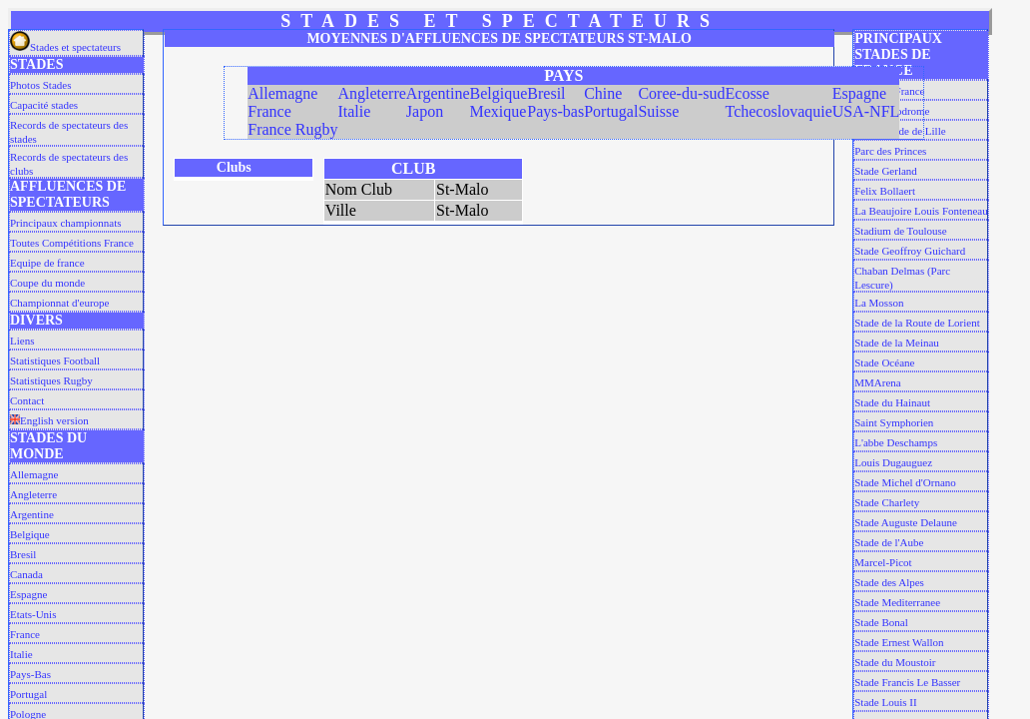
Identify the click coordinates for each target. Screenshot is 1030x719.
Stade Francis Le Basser (907, 682)
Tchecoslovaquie (779, 111)
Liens (22, 341)
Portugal (28, 694)
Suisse (658, 111)
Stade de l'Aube (888, 542)
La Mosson (878, 303)
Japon (424, 111)
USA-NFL (866, 111)
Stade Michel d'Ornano (905, 482)
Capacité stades (44, 105)
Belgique (30, 534)
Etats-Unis (33, 614)
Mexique (498, 111)
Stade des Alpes (889, 582)
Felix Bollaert (884, 191)
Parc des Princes (890, 151)
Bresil (23, 554)
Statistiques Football (55, 360)
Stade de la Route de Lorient (917, 323)
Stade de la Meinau (896, 343)
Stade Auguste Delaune (905, 522)
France (25, 634)
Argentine (32, 514)
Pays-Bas (30, 674)
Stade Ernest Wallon (898, 642)
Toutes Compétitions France (72, 243)
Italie (21, 654)
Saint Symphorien (893, 422)
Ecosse (748, 93)
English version (49, 420)
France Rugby (292, 129)
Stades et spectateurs (65, 47)
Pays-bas (555, 111)
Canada (26, 574)
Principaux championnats (66, 223)
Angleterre (33, 494)
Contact (27, 400)
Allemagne (34, 474)
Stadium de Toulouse (900, 231)
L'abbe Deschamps (895, 442)
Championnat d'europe (59, 303)
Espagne (28, 594)
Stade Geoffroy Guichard (909, 251)
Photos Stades (40, 85)
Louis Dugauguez (893, 462)
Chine (603, 93)
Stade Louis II (885, 702)
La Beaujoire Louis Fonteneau (921, 211)
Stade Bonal (880, 622)
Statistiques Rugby (51, 380)
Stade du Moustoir (894, 662)
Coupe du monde (47, 283)
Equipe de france (47, 263)
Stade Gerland (885, 171)
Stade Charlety (886, 502)
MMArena (877, 382)
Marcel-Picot (882, 562)
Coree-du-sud (681, 93)
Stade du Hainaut (892, 402)
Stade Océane (884, 362)
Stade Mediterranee (897, 602)
